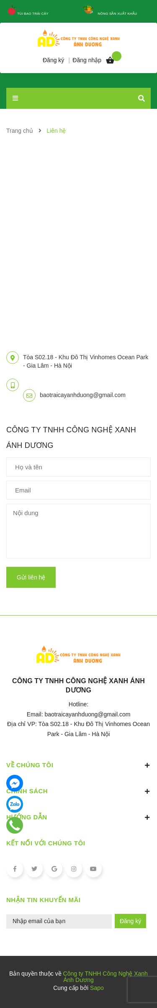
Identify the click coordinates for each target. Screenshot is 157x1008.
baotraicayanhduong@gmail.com (83, 395)
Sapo (97, 987)
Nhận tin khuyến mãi (43, 899)
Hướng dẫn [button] (78, 817)
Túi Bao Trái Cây (33, 14)
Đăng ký (130, 921)
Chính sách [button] (78, 791)
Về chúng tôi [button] (78, 765)
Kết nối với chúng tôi (45, 843)
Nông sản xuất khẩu (117, 14)
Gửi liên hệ (31, 577)
